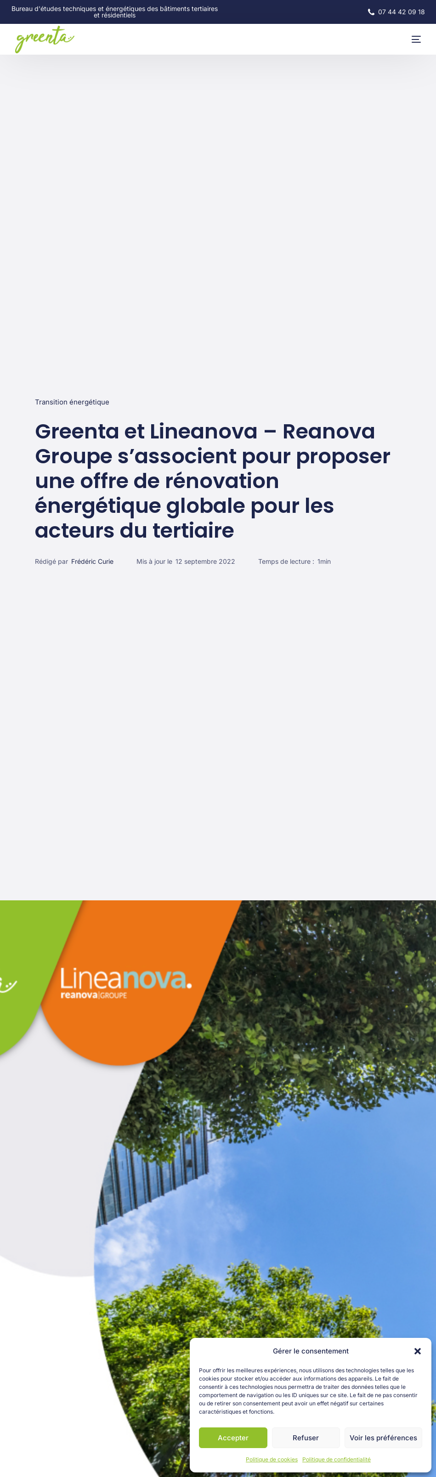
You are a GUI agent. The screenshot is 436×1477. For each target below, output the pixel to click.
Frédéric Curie (92, 561)
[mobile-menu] (407, 39)
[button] (417, 1351)
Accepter (233, 1437)
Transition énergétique (72, 402)
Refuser (306, 1437)
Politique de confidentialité (336, 1459)
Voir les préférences (383, 1437)
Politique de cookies (272, 1459)
